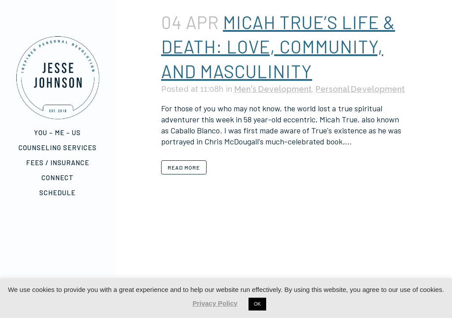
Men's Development (272, 89)
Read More (184, 167)
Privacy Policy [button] (214, 303)
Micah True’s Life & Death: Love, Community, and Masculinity (278, 46)
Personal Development (359, 89)
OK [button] (257, 304)
